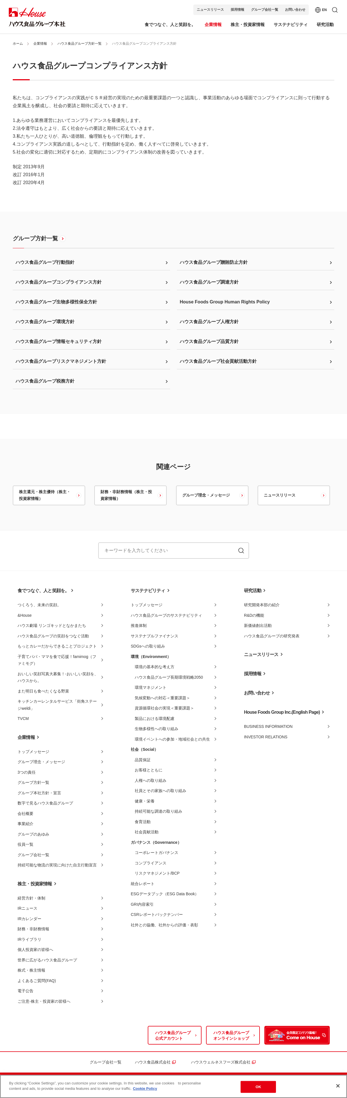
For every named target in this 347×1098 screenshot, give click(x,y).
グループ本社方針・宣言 (39, 793)
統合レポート (143, 883)
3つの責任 (27, 772)
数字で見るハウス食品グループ (45, 803)
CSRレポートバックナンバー (157, 914)
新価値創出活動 (258, 625)
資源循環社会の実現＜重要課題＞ (164, 708)
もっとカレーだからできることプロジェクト (57, 646)
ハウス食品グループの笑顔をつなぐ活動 (53, 636)
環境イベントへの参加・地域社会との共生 (172, 739)
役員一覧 (25, 844)
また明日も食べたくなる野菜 (43, 691)
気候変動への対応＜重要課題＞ (162, 698)
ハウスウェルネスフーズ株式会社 (220, 1062)
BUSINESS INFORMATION (268, 726)
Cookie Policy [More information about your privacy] (145, 1089)
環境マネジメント (150, 687)
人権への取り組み (150, 780)
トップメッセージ (33, 751)
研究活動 (252, 590)
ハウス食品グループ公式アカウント (173, 1035)
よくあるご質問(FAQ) (37, 980)
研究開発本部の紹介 (262, 605)
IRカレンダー (29, 918)
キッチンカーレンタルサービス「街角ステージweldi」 (57, 705)
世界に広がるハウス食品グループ (47, 960)
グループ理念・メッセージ (206, 495)
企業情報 (40, 44)
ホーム (18, 44)
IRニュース (27, 908)
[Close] (338, 1086)
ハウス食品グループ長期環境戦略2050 (169, 677)
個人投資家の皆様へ (35, 949)
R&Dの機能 (254, 615)
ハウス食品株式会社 (153, 1062)
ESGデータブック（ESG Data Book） (165, 894)
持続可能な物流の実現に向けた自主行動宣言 (57, 865)
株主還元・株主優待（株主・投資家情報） (44, 495)
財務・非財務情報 (33, 929)
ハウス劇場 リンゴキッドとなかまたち (52, 625)
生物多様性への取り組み (156, 728)
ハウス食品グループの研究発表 (271, 636)
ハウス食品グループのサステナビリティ (166, 615)
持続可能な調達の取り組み (158, 811)
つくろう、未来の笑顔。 (39, 605)
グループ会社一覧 (264, 10)
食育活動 (143, 821)
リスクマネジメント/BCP (157, 873)
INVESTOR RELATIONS (266, 737)
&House (25, 615)
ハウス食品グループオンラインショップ (231, 1035)
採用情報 (237, 10)
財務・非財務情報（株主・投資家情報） (126, 495)
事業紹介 (25, 823)
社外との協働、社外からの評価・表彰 (164, 925)
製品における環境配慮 (154, 718)
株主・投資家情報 (35, 883)
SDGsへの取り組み (148, 646)
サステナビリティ (148, 590)
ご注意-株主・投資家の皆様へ (44, 1001)
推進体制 (139, 625)
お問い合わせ (295, 10)
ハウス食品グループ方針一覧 (79, 44)
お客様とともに (148, 770)
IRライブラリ (29, 939)
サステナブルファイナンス (154, 636)
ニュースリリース (210, 10)
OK (258, 1087)
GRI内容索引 (142, 904)
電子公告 (25, 991)
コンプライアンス (150, 863)
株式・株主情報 (31, 970)
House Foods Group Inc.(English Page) (282, 712)
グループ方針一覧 (35, 238)
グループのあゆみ (33, 834)
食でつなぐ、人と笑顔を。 (43, 590)
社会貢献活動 (146, 832)
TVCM (23, 718)
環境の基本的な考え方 (154, 667)
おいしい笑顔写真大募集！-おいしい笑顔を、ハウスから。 (58, 677)
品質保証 (143, 760)
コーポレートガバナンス (156, 852)
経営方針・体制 (31, 898)
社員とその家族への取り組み (160, 790)
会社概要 (25, 813)
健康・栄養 (145, 801)
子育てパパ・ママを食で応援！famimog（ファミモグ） (57, 660)
